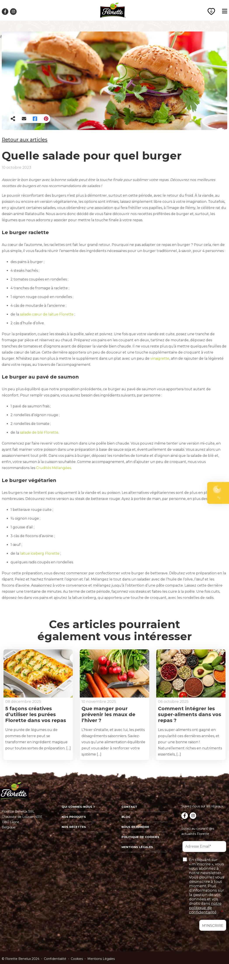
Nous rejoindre (135, 827)
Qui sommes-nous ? (78, 806)
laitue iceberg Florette (40, 553)
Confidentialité (55, 959)
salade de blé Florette (39, 432)
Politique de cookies (140, 837)
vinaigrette (159, 358)
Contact (129, 806)
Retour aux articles (24, 140)
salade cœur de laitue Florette (47, 314)
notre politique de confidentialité (205, 907)
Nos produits (74, 817)
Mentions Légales (101, 959)
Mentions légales (137, 847)
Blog (125, 817)
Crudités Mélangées (53, 468)
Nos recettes (74, 827)
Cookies (77, 959)
